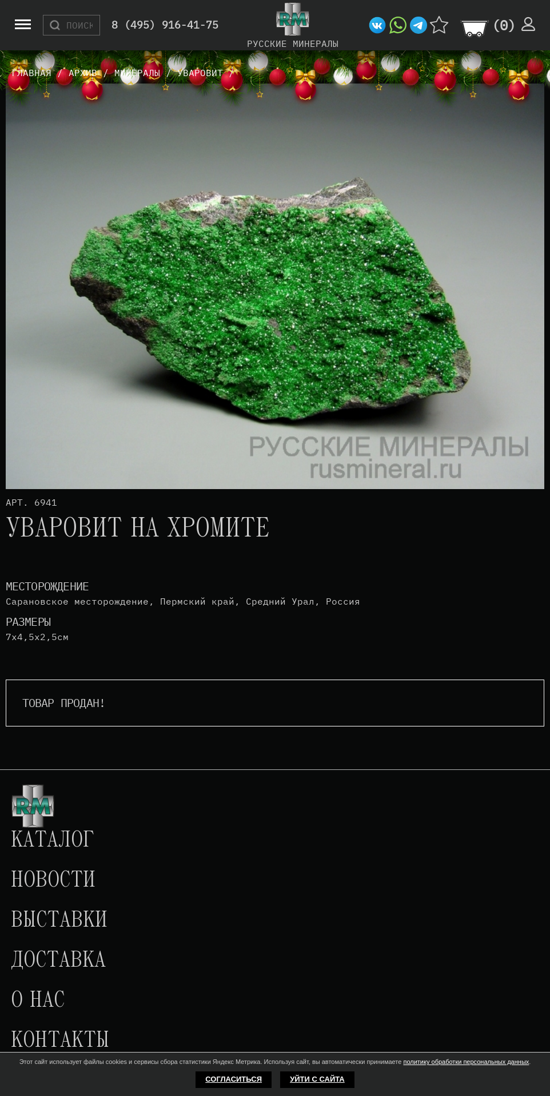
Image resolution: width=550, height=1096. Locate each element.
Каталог (52, 840)
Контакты (60, 1041)
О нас (38, 1001)
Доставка (58, 961)
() (504, 25)
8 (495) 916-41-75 (164, 25)
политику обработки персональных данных (466, 1061)
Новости (53, 880)
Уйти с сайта (317, 1079)
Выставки (59, 921)
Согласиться (233, 1079)
